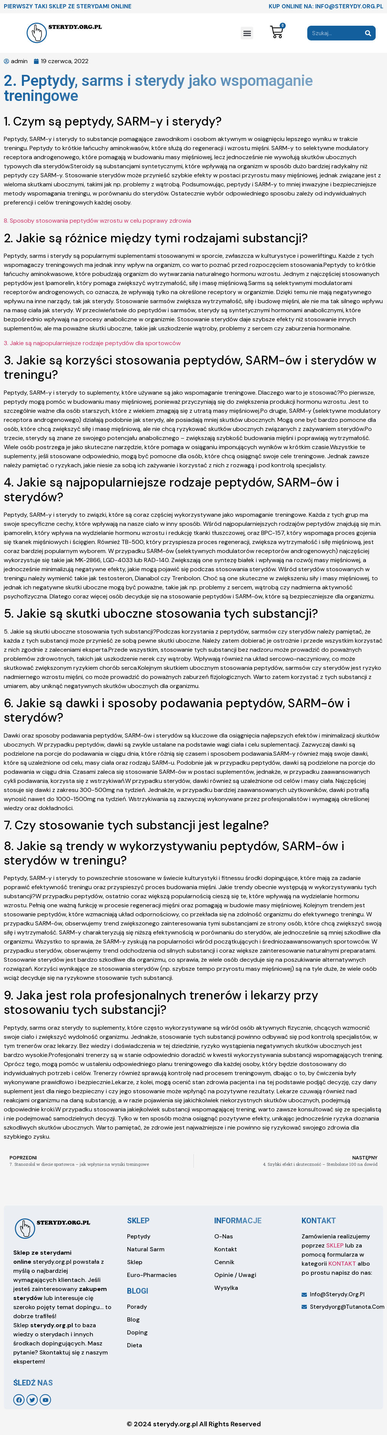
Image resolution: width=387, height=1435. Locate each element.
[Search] (368, 33)
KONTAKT (342, 1264)
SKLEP (335, 1245)
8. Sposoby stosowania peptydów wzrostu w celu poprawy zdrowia (97, 221)
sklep (138, 1220)
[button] (247, 33)
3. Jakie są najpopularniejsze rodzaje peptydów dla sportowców (92, 343)
